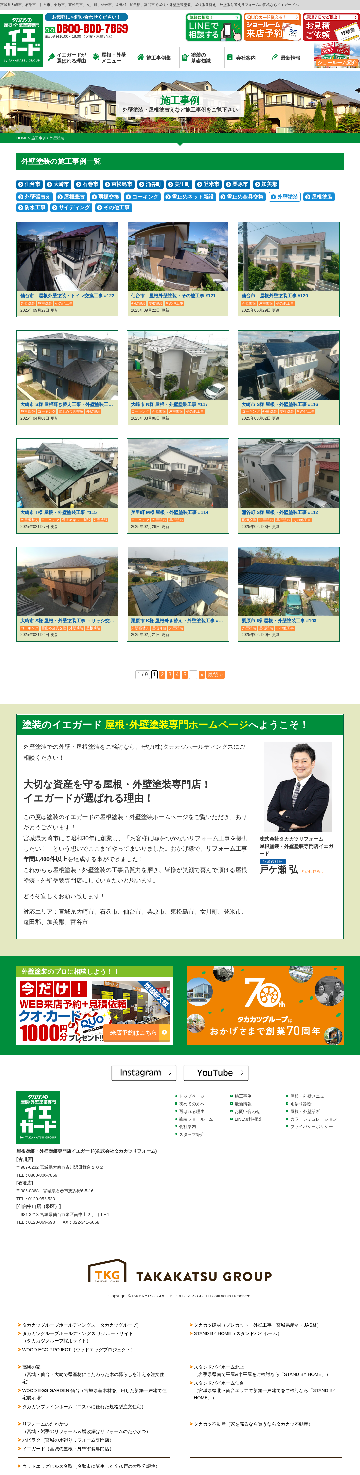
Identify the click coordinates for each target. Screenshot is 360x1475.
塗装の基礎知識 (196, 58)
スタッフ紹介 (192, 1134)
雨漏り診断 (301, 1103)
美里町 (182, 184)
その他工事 (116, 207)
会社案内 (241, 57)
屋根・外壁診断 (305, 1111)
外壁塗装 (287, 196)
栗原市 (240, 184)
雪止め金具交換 (245, 196)
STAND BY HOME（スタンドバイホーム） (238, 1333)
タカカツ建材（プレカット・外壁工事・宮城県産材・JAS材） (257, 1325)
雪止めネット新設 (193, 196)
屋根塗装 (322, 196)
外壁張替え (38, 196)
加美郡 (269, 184)
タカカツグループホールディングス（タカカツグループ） (81, 1325)
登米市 (211, 184)
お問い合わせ (247, 1111)
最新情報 (286, 57)
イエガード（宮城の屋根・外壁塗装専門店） (68, 1448)
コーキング (145, 196)
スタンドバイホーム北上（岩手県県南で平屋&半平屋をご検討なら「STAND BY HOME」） (262, 1370)
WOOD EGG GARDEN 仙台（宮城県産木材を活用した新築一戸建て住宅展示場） (94, 1394)
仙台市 (32, 184)
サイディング (74, 207)
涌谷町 (153, 184)
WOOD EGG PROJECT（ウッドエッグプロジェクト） (78, 1349)
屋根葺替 (74, 196)
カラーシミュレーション (313, 1119)
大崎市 (61, 184)
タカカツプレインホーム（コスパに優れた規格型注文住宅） (84, 1406)
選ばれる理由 (192, 1111)
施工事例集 (154, 57)
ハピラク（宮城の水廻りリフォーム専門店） (68, 1440)
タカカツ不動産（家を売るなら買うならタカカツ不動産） (253, 1424)
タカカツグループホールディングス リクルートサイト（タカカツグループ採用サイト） (78, 1337)
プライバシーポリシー (311, 1126)
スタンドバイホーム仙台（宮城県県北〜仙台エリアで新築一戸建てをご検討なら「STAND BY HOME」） (264, 1390)
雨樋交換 (108, 196)
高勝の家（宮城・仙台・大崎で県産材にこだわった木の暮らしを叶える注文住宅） (93, 1374)
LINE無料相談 (248, 1119)
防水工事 (35, 207)
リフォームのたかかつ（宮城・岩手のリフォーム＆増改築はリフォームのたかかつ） (86, 1427)
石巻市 (90, 184)
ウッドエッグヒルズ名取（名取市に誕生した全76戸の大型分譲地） (93, 1466)
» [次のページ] (201, 674)
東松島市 (121, 184)
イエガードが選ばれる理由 (67, 58)
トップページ (192, 1096)
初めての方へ (192, 1103)
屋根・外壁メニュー (109, 58)
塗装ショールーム (196, 1119)
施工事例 (243, 1096)
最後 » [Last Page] (215, 674)
